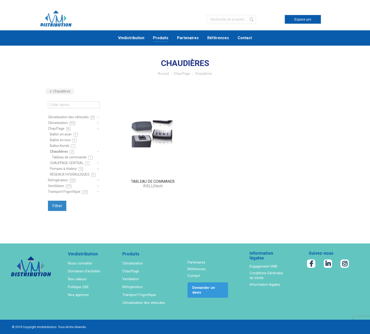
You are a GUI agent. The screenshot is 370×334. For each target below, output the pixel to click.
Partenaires (196, 262)
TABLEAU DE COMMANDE (153, 181)
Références (197, 269)
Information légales (265, 284)
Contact (194, 276)
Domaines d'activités (84, 271)
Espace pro (302, 19)
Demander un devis (203, 290)
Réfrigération (132, 287)
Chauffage (130, 271)
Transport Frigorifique (139, 295)
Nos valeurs (77, 279)
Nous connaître (80, 263)
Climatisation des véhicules (143, 303)
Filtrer (57, 206)
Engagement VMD (263, 266)
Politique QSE (78, 287)
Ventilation (130, 279)
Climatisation (132, 263)
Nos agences (78, 295)
